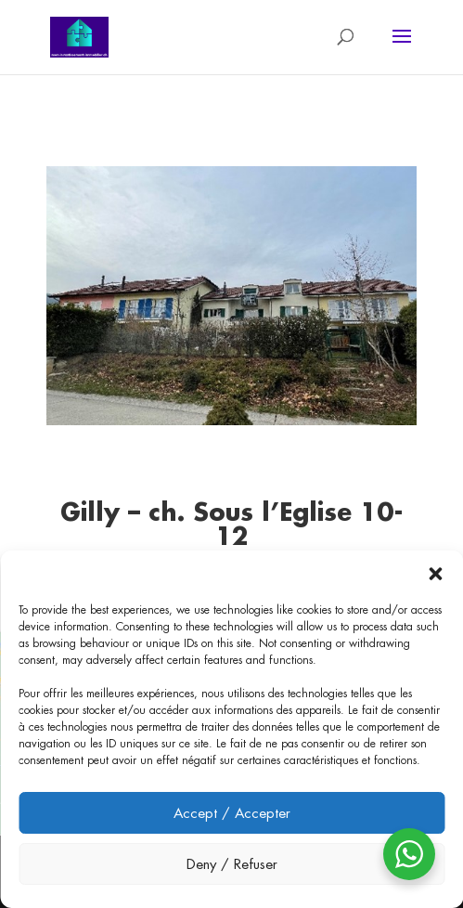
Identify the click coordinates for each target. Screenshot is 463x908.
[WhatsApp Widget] (409, 854)
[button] (435, 573)
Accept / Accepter (232, 813)
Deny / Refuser (231, 864)
